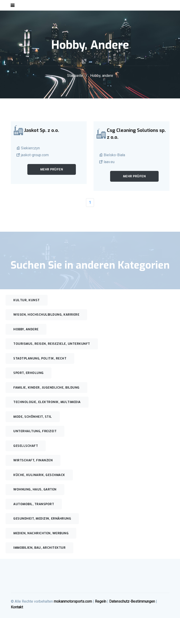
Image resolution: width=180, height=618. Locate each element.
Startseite (75, 75)
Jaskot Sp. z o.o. (41, 130)
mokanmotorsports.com (73, 601)
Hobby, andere (26, 329)
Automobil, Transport (33, 504)
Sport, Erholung (28, 373)
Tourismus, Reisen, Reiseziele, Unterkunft (51, 344)
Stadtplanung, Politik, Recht (39, 358)
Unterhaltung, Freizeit (35, 431)
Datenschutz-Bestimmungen (132, 601)
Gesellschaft (25, 446)
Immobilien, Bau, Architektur (39, 548)
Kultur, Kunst (26, 300)
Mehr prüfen (51, 169)
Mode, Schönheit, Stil (32, 417)
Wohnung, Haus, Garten (35, 489)
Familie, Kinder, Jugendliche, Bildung (46, 388)
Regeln (100, 601)
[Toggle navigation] (12, 5)
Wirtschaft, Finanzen (33, 460)
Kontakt (17, 607)
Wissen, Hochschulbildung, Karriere (46, 315)
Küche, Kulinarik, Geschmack (39, 475)
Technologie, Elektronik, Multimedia (47, 402)
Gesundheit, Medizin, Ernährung (42, 519)
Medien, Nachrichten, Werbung (41, 533)
